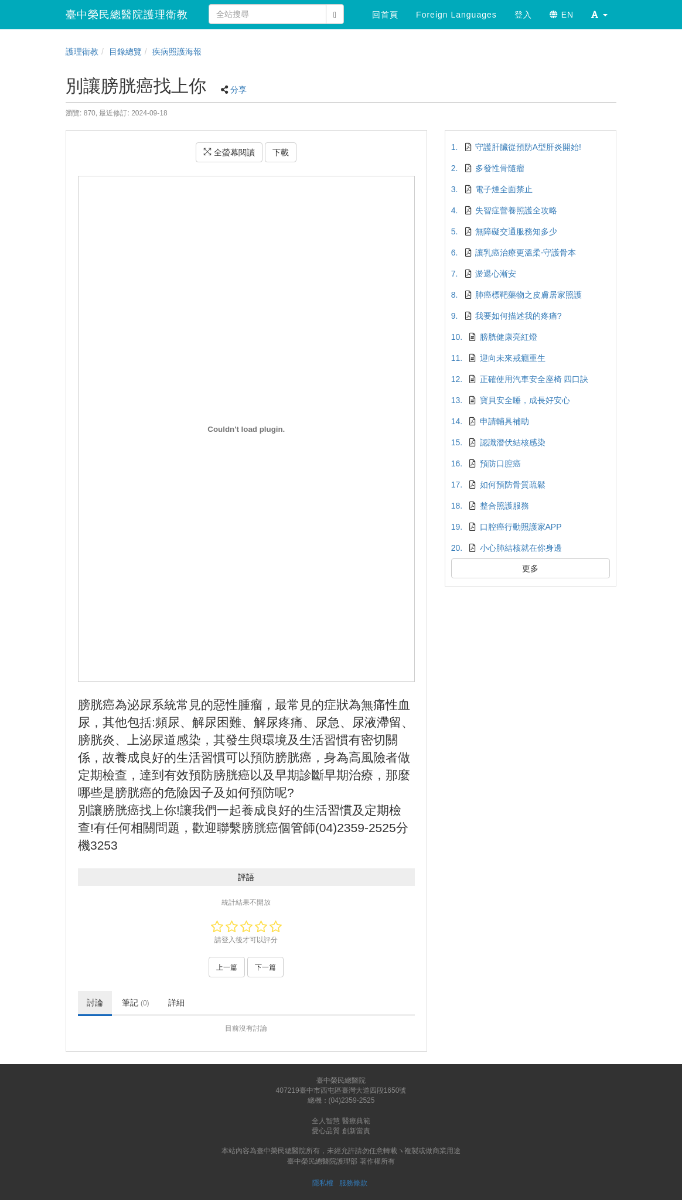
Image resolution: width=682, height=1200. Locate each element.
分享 (238, 89)
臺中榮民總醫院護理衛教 (127, 15)
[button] (599, 14)
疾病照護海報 (177, 51)
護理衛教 (82, 51)
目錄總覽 (125, 51)
